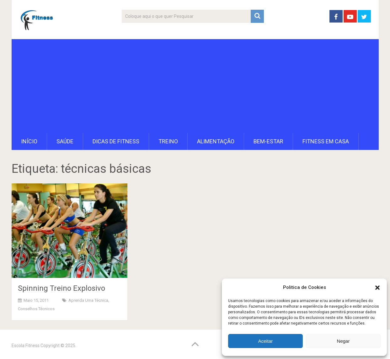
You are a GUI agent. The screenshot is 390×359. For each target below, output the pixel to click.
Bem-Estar (268, 141)
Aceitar (265, 341)
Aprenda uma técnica (88, 300)
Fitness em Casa (325, 141)
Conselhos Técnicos (36, 308)
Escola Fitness (26, 345)
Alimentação (215, 141)
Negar (343, 341)
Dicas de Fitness (116, 141)
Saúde (64, 141)
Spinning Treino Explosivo (61, 288)
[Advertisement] (195, 86)
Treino (168, 141)
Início (29, 141)
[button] (377, 288)
